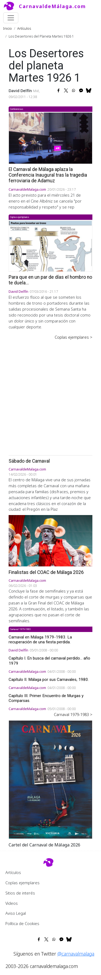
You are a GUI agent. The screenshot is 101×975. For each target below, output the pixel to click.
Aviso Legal (15, 913)
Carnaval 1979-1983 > (73, 714)
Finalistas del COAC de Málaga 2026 (46, 572)
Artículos (24, 28)
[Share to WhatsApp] (73, 90)
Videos (11, 903)
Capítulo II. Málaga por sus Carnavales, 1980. (49, 679)
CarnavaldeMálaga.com (52, 6)
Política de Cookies (22, 923)
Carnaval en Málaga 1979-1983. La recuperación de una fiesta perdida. (40, 639)
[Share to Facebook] (58, 90)
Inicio (7, 28)
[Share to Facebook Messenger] (81, 90)
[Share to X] (66, 90)
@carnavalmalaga (75, 953)
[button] (50, 779)
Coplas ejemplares (22, 882)
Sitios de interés (20, 893)
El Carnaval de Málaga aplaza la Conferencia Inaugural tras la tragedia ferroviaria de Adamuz (48, 175)
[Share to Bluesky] (88, 90)
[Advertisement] (50, 393)
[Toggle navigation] (10, 17)
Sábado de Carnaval (29, 461)
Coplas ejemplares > (73, 337)
